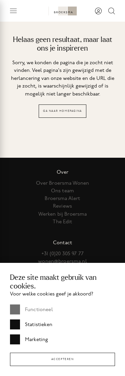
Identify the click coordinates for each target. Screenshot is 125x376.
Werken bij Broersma (62, 214)
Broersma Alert (62, 198)
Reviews (62, 206)
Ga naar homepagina (62, 111)
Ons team (62, 190)
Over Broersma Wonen (62, 183)
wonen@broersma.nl (62, 261)
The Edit (62, 221)
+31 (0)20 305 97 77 (62, 253)
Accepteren (62, 359)
